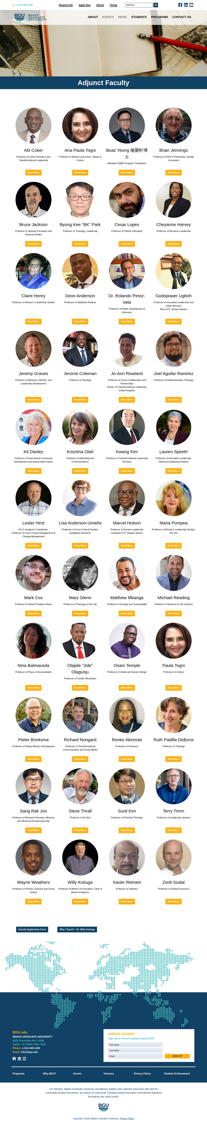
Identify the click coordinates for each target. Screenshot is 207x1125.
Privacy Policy (142, 1073)
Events (108, 17)
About (93, 17)
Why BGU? (49, 1073)
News (122, 17)
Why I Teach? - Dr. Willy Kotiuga (77, 929)
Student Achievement (177, 1073)
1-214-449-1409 (31, 1048)
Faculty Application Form (32, 929)
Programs (159, 17)
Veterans (108, 1073)
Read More (33, 172)
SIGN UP (177, 1056)
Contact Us (181, 17)
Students (139, 17)
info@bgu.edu (29, 1052)
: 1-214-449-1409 (24, 5)
